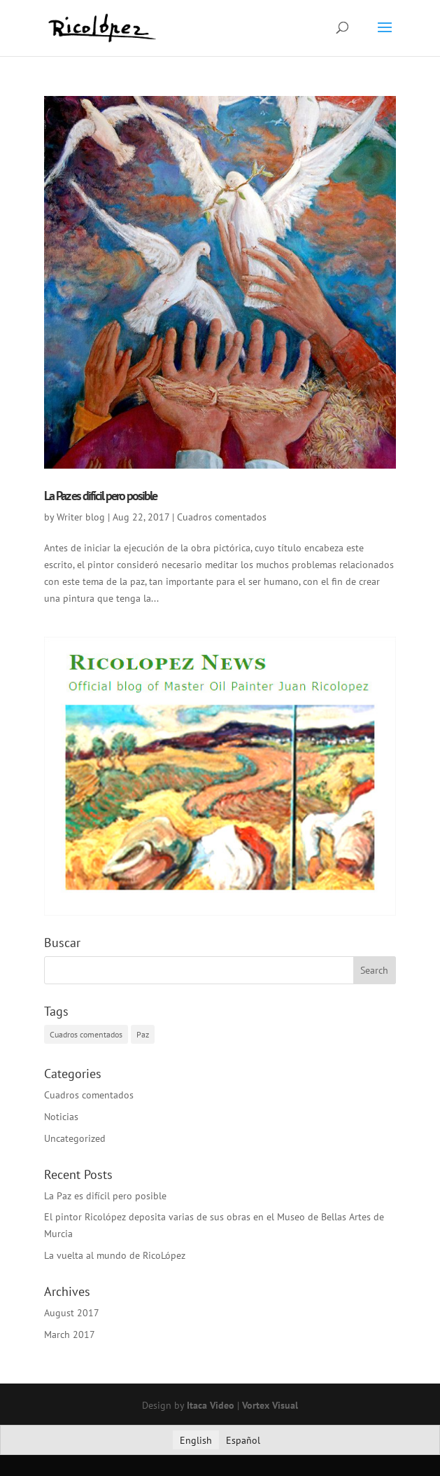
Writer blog (81, 517)
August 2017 (71, 1312)
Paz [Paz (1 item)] (142, 1034)
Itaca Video (210, 1405)
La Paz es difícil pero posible (100, 496)
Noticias (61, 1116)
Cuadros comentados (222, 517)
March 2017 (69, 1334)
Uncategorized (75, 1138)
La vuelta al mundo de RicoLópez (114, 1255)
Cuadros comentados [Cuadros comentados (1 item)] (86, 1034)
